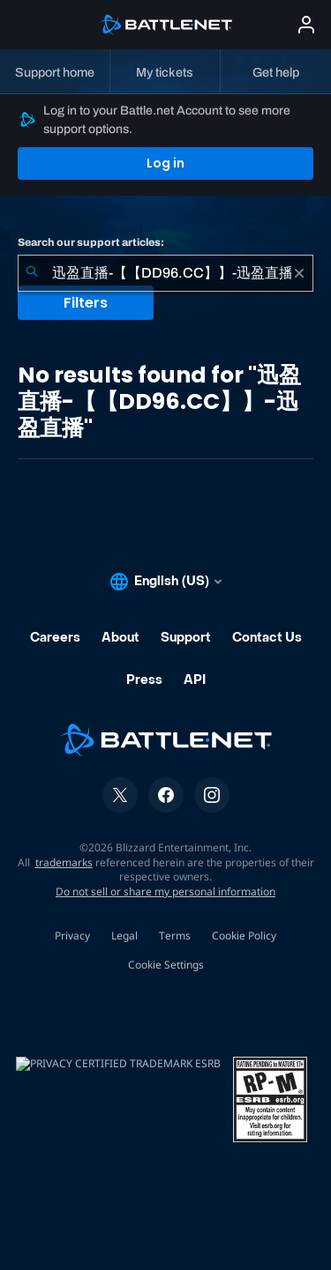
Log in (165, 163)
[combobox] (165, 273)
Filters (86, 303)
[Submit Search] (32, 273)
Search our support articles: (91, 242)
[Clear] (299, 273)
